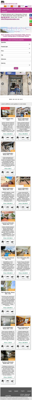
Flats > (5, 29)
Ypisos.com (27, 394)
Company (10, 9)
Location (26, 9)
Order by (3, 63)
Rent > (28, 29)
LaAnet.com (26, 395)
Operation (3, 42)
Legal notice (8, 395)
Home (4, 9)
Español (14, 6)
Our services (18, 9)
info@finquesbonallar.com (10, 19)
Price (2, 50)
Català (7, 6)
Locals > (18, 28)
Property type (4, 46)
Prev (2, 83)
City (2, 55)
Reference (3, 59)
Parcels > (14, 28)
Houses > (9, 28)
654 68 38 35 (5, 17)
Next (29, 83)
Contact (4, 11)
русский (28, 6)
